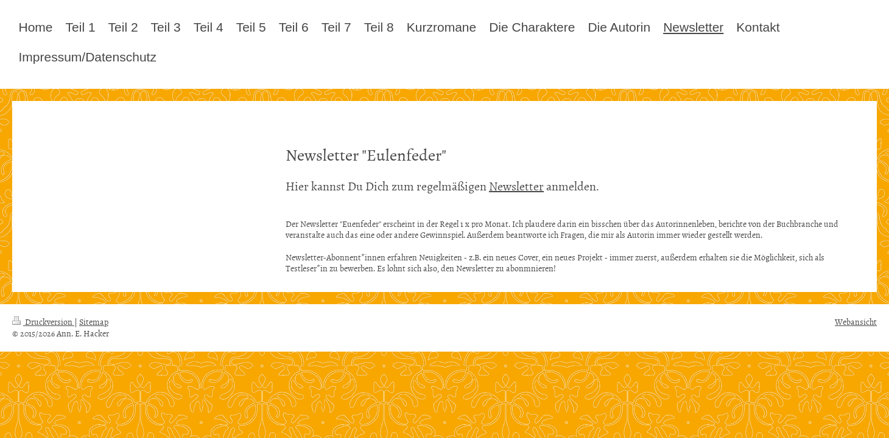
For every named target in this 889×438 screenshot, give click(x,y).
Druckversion (43, 321)
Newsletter (516, 185)
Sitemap (93, 321)
